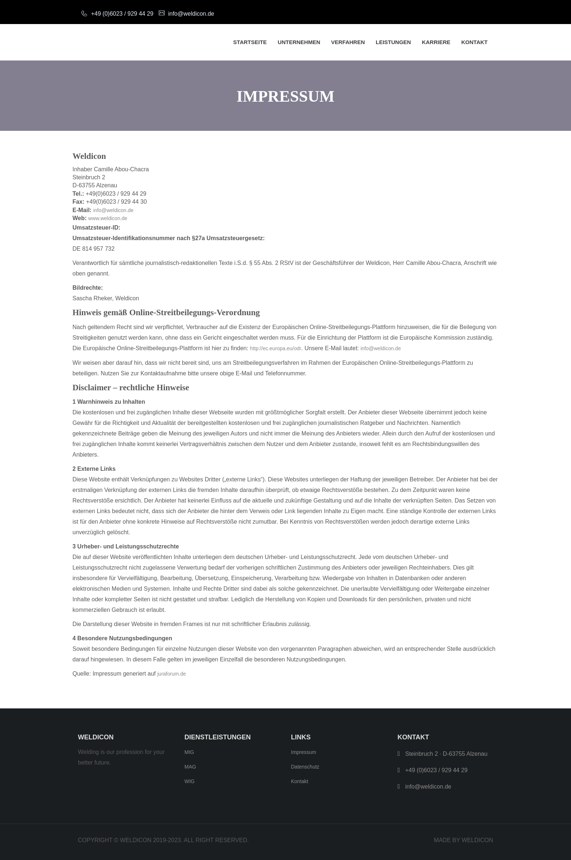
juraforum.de (171, 674)
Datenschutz (305, 767)
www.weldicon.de (107, 218)
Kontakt (474, 42)
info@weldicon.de (113, 210)
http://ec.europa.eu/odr (275, 348)
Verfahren (348, 42)
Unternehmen (299, 42)
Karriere (436, 42)
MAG (190, 767)
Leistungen (393, 42)
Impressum (303, 752)
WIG (190, 781)
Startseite (250, 42)
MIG (189, 752)
